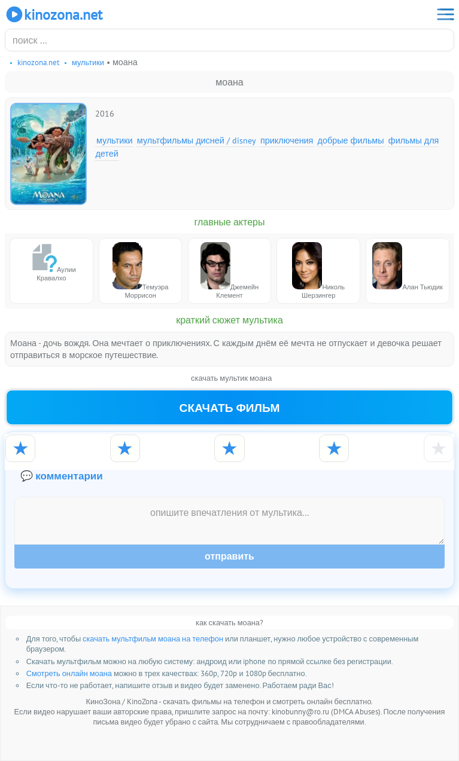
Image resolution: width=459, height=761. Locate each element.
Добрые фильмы (351, 140)
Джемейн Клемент (229, 270)
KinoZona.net (53, 14)
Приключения (286, 140)
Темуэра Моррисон (141, 270)
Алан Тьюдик (407, 266)
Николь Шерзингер (318, 270)
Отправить (229, 556)
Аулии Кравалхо (51, 262)
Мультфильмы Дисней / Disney (196, 140)
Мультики (114, 140)
